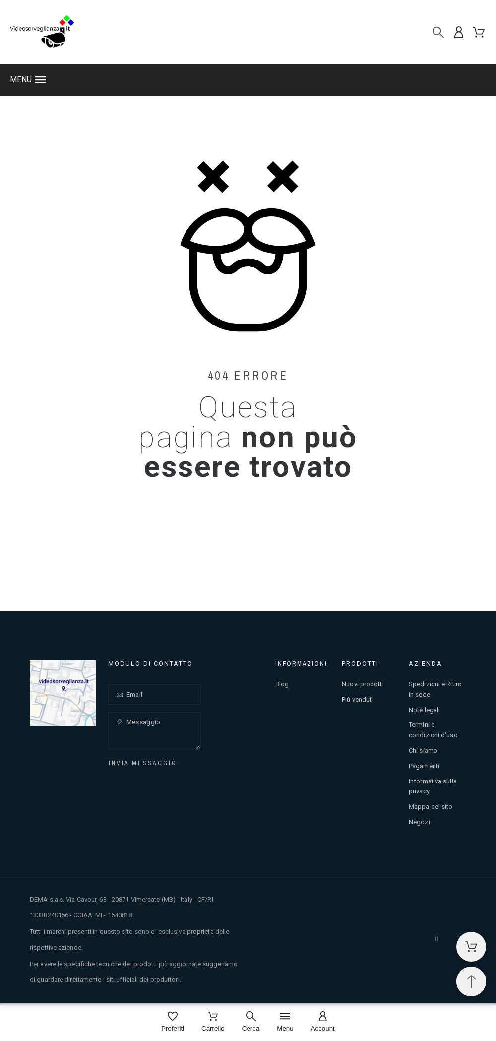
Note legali (424, 710)
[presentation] (181, 788)
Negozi (419, 822)
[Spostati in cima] (471, 981)
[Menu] (285, 1022)
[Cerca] (438, 32)
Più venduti (357, 699)
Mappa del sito (430, 806)
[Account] (323, 1022)
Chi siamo (423, 750)
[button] (248, 79)
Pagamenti (424, 766)
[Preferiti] (172, 1022)
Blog (282, 684)
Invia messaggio (143, 763)
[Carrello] (213, 1022)
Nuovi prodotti (362, 684)
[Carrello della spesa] (471, 947)
